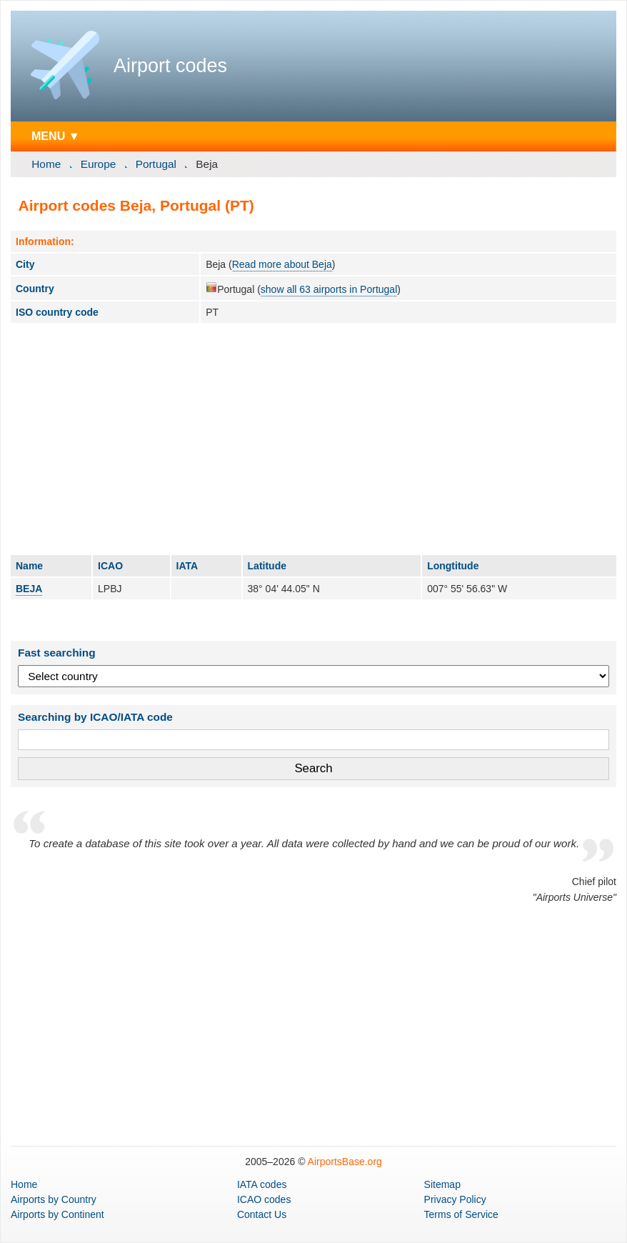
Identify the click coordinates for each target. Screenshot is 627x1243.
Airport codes (170, 65)
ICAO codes (264, 1199)
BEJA (29, 588)
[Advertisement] (313, 439)
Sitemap (442, 1184)
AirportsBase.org (345, 1161)
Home (46, 164)
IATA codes (262, 1184)
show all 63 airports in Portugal (329, 289)
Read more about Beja (282, 264)
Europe (98, 164)
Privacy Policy (455, 1199)
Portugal (156, 164)
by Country (53, 1199)
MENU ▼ (55, 135)
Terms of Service (461, 1214)
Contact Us (261, 1214)
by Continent (57, 1214)
